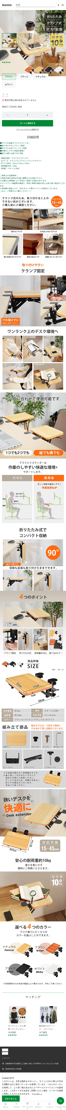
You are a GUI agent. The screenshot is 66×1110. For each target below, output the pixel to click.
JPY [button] (62, 5)
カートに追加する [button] (27, 123)
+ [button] (47, 115)
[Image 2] (40, 40)
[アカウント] (38, 1104)
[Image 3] (56, 40)
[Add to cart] (60, 1101)
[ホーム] (5, 1104)
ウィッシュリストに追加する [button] (27, 129)
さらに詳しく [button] (37, 1094)
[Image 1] (25, 40)
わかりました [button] (11, 1099)
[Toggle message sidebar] (49, 1104)
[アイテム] (16, 1104)
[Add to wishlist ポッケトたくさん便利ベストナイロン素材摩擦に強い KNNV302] (24, 1008)
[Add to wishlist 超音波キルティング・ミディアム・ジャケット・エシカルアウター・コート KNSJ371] (55, 1008)
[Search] (35, 5)
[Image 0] (9, 40)
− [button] (7, 115)
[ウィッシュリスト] (27, 1103)
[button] (58, 5)
